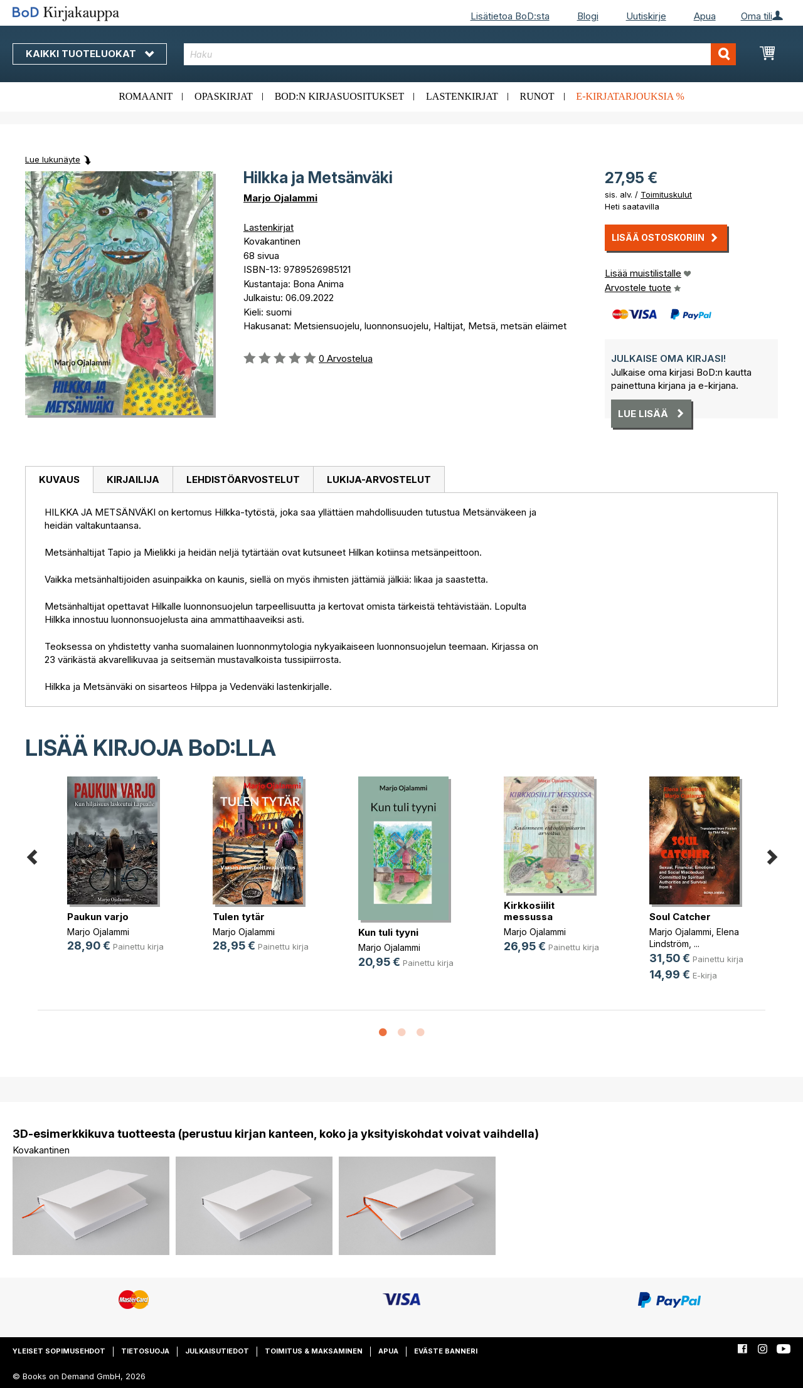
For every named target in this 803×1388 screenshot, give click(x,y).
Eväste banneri (445, 1351)
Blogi (587, 16)
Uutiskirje (646, 16)
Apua (705, 16)
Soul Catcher (680, 917)
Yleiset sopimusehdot (59, 1351)
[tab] (59, 480)
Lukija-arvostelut (379, 479)
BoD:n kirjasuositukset (340, 96)
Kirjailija (133, 479)
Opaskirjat (223, 96)
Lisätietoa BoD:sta (510, 16)
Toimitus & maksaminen (314, 1351)
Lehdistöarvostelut (243, 479)
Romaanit (146, 96)
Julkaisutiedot (217, 1351)
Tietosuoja (145, 1351)
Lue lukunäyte (52, 159)
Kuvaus (59, 479)
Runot (537, 96)
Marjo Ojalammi (280, 198)
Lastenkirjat (462, 96)
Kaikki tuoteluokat (90, 54)
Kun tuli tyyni (388, 932)
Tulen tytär (239, 917)
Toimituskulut (666, 194)
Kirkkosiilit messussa (529, 911)
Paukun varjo (98, 917)
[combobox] (460, 54)
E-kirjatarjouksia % (630, 96)
